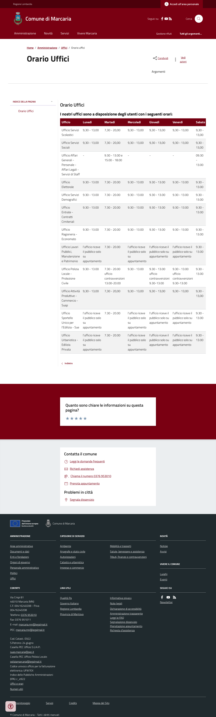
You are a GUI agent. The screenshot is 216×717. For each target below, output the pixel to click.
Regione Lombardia (22, 4)
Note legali (116, 603)
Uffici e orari (16, 684)
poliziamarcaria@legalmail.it (26, 662)
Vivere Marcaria (87, 33)
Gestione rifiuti (164, 34)
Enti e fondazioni (19, 557)
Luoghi (163, 574)
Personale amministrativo (24, 568)
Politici (13, 573)
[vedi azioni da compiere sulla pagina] (180, 59)
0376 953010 (29, 615)
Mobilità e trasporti (120, 546)
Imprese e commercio (72, 568)
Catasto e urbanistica (72, 562)
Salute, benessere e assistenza (127, 551)
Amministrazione (25, 33)
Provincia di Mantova (72, 614)
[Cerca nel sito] (197, 19)
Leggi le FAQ (117, 618)
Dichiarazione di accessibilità (125, 609)
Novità (48, 33)
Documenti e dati (19, 551)
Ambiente (65, 546)
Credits (73, 703)
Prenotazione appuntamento (126, 626)
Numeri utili (16, 689)
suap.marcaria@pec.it (22, 652)
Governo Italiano (69, 603)
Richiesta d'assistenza (122, 630)
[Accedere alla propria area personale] (181, 4)
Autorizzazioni (68, 557)
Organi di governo (20, 562)
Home (30, 48)
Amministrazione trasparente (126, 613)
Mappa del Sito (101, 703)
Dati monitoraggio (20, 703)
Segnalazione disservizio (123, 622)
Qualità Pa (66, 598)
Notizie (164, 546)
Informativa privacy (121, 598)
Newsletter (166, 602)
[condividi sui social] (160, 58)
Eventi (163, 579)
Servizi (65, 33)
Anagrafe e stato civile (72, 551)
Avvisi (163, 551)
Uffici (64, 48)
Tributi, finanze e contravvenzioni (128, 557)
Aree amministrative (21, 546)
